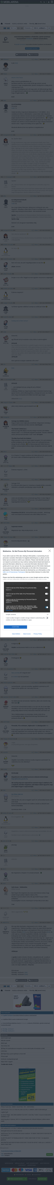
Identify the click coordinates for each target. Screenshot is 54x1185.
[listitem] (27, 584)
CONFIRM (15, 627)
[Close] (50, 551)
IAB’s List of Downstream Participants (14, 572)
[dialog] (27, 593)
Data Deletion (16, 634)
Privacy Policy (38, 634)
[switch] (46, 588)
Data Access (27, 634)
